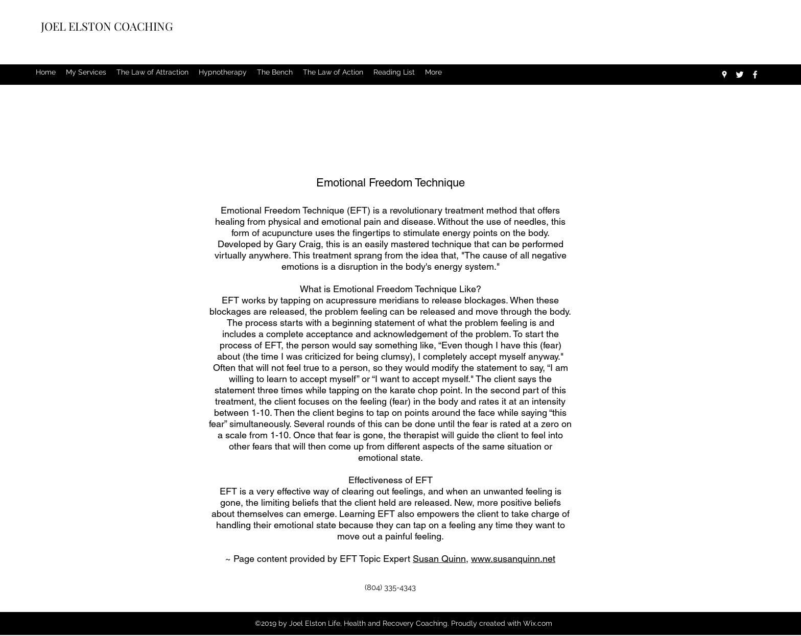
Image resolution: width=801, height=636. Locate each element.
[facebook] (755, 74)
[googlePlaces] (724, 74)
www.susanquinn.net (513, 558)
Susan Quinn (439, 558)
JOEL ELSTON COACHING (108, 26)
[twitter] (740, 74)
